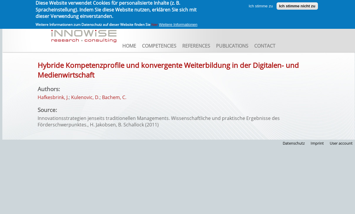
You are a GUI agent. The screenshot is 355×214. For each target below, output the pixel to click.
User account (341, 143)
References (196, 46)
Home (129, 46)
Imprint (317, 143)
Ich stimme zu (261, 4)
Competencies (159, 46)
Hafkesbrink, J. (53, 97)
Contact (264, 46)
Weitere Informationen (178, 23)
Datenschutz (294, 143)
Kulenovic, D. (85, 97)
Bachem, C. (114, 97)
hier (154, 23)
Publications (232, 46)
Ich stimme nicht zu (297, 4)
